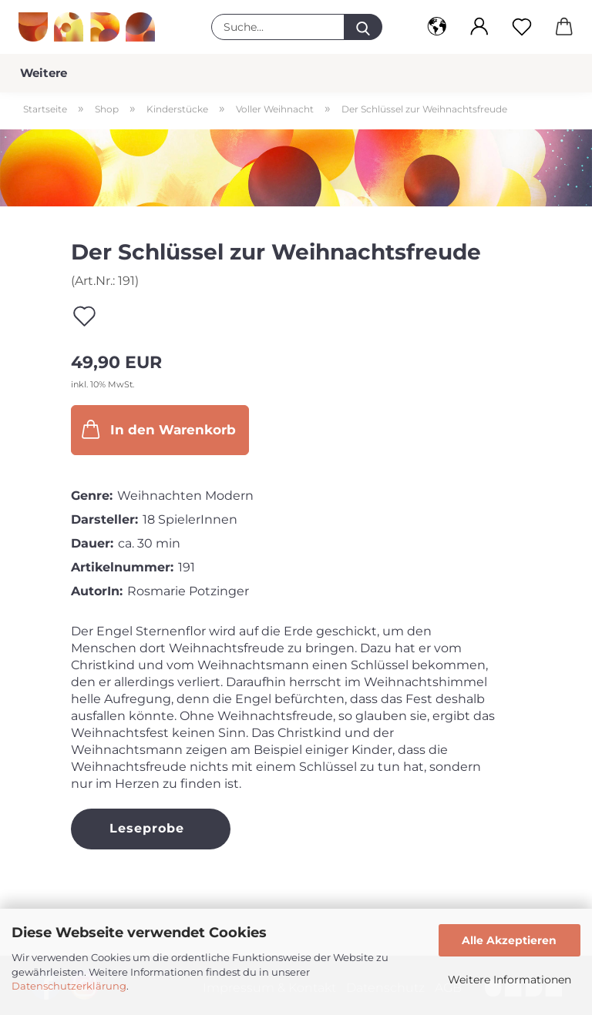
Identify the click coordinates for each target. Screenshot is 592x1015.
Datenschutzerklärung (69, 986)
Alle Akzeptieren (509, 940)
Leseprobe (146, 828)
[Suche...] (363, 27)
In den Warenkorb (157, 429)
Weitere (43, 72)
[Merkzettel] (521, 27)
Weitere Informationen (509, 980)
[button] (436, 27)
